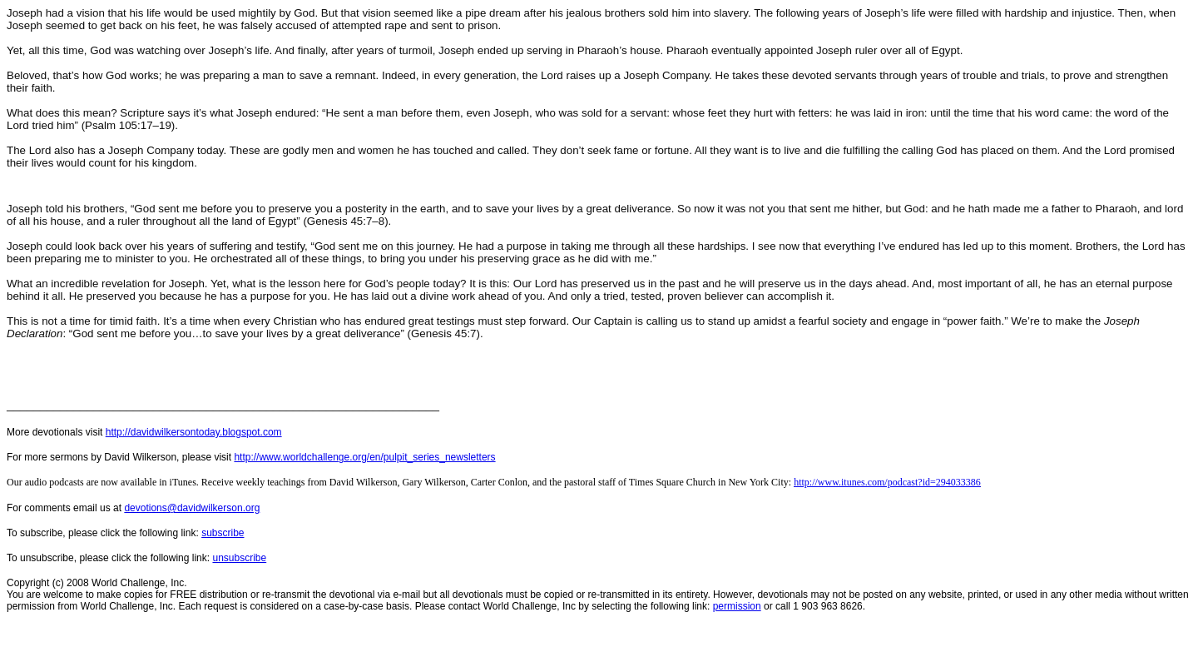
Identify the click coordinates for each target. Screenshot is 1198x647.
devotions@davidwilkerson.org (192, 508)
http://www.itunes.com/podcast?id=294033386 (887, 482)
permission (737, 606)
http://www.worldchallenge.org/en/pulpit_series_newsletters (364, 457)
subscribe (222, 533)
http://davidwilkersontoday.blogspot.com (194, 432)
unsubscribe (239, 558)
